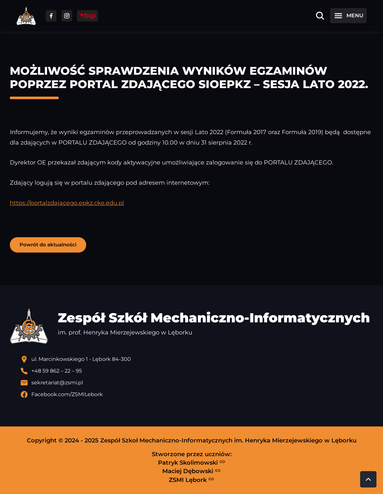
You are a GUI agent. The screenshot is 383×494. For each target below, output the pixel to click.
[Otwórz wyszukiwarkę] (320, 15)
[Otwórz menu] (348, 15)
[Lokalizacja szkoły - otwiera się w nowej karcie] (196, 359)
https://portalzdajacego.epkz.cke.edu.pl (67, 202)
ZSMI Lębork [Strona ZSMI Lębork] (191, 479)
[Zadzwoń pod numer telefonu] (196, 371)
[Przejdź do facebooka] (51, 16)
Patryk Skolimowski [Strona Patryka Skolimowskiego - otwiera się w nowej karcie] (191, 462)
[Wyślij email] (196, 383)
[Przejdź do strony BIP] (87, 16)
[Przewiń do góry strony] (368, 479)
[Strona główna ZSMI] (26, 16)
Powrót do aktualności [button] (48, 244)
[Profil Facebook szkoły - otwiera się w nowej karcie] (196, 394)
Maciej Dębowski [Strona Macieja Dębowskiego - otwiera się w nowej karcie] (191, 471)
